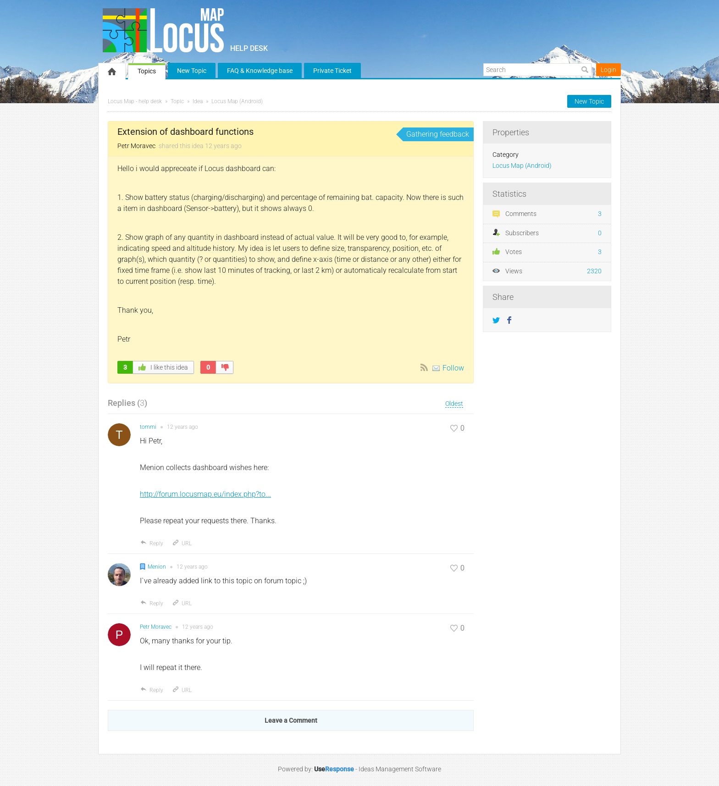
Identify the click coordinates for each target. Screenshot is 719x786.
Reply (151, 543)
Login (608, 69)
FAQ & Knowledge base (260, 70)
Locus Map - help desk (135, 101)
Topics (147, 71)
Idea (198, 101)
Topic (177, 101)
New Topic (191, 70)
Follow (453, 368)
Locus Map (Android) (237, 101)
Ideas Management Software (400, 769)
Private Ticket (332, 70)
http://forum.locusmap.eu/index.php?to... (205, 494)
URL (182, 543)
